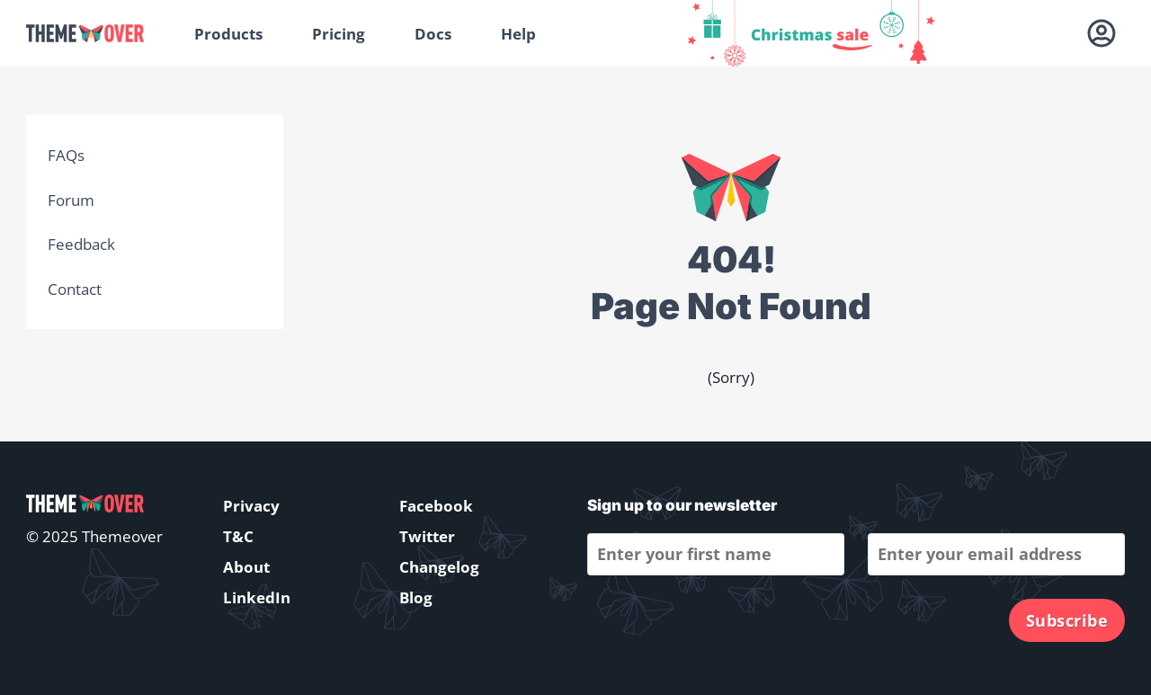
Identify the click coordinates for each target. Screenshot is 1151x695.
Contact (75, 289)
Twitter (427, 536)
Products (228, 33)
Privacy (251, 505)
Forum (71, 200)
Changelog (439, 567)
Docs (433, 33)
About (246, 567)
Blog (416, 597)
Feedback (81, 244)
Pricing (338, 33)
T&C (238, 536)
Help (518, 33)
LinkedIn (256, 597)
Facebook (436, 505)
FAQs (66, 155)
